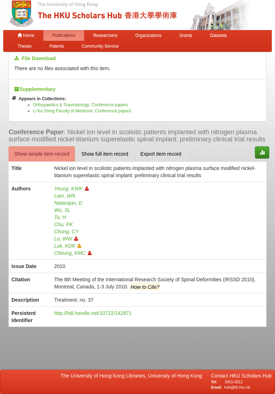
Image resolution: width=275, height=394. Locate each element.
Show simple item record (41, 154)
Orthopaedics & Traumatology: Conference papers (80, 104)
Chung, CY (66, 231)
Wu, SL (62, 210)
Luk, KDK (67, 246)
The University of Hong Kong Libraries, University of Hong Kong (133, 376)
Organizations (148, 35)
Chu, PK (63, 224)
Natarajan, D (68, 203)
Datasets (218, 35)
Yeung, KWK (71, 188)
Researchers (105, 35)
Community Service (100, 46)
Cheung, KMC (73, 253)
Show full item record (104, 154)
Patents (56, 46)
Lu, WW (66, 239)
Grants (185, 35)
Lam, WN (64, 196)
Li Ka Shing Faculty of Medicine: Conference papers (82, 110)
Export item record (160, 154)
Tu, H (60, 217)
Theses (25, 46)
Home (26, 35)
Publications (63, 35)
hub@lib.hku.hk (237, 387)
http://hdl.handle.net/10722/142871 (92, 313)
